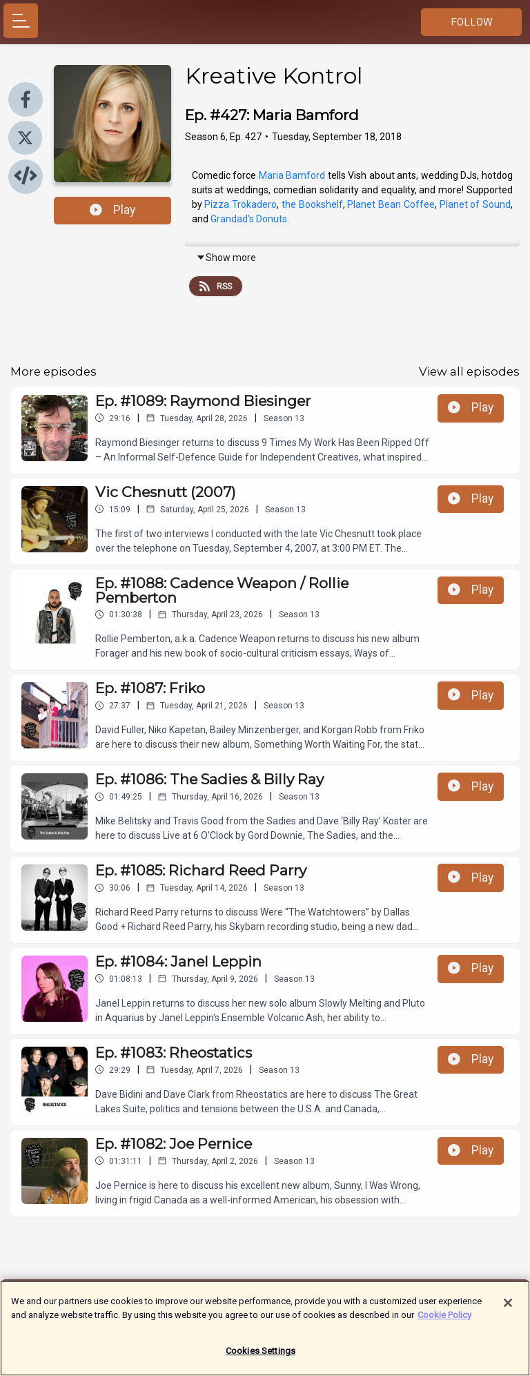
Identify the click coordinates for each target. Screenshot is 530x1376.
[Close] (508, 1310)
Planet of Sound (475, 204)
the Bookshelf (312, 204)
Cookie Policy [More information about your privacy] (444, 1321)
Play (112, 210)
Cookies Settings (260, 1358)
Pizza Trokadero (240, 204)
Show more (226, 257)
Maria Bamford (292, 175)
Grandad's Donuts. (249, 218)
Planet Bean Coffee (390, 204)
